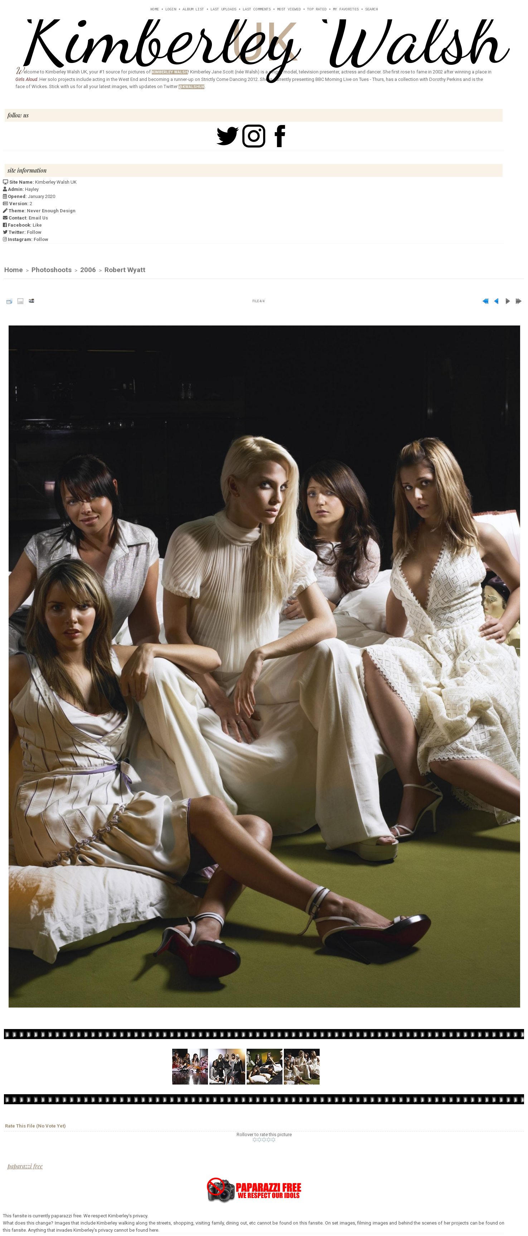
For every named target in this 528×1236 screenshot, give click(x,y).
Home (154, 9)
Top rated (316, 9)
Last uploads (223, 9)
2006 (88, 270)
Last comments (257, 9)
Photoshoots (52, 270)
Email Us (38, 218)
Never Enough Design (51, 210)
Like (37, 225)
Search (371, 9)
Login (170, 9)
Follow (34, 232)
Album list (193, 9)
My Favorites (346, 9)
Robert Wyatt (125, 270)
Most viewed (289, 9)
